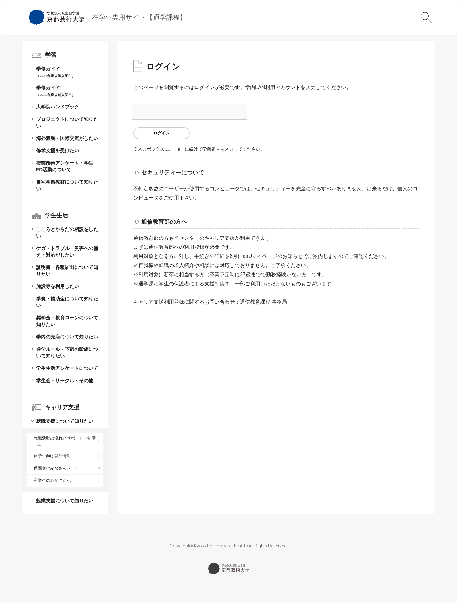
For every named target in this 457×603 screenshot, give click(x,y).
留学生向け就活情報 (52, 455)
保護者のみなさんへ (52, 468)
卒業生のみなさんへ (52, 480)
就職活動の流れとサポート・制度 (65, 438)
